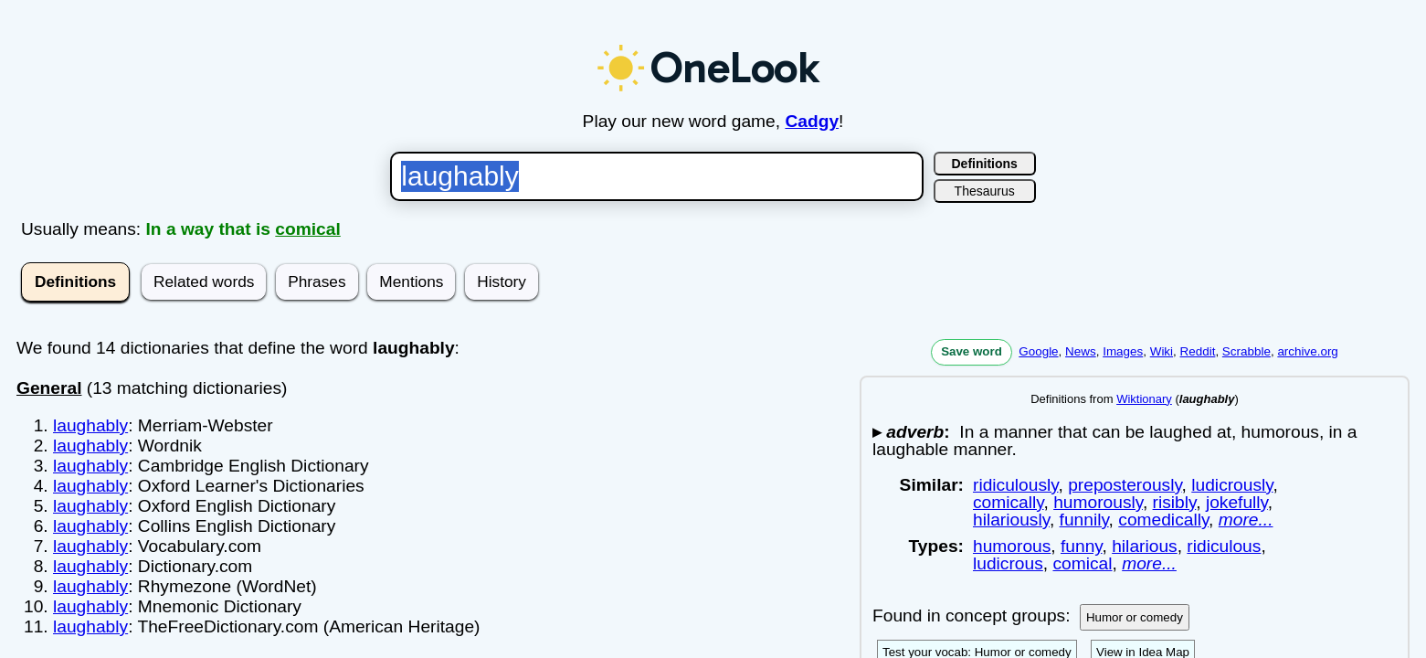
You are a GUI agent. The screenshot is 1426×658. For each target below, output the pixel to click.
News (1080, 351)
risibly (1175, 502)
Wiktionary (1144, 399)
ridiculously (1015, 484)
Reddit (1198, 351)
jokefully (1237, 502)
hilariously (1011, 519)
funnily (1084, 519)
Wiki (1161, 351)
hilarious (1144, 546)
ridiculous (1224, 546)
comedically (1163, 519)
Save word (971, 351)
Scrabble (1246, 351)
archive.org (1307, 351)
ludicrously (1232, 484)
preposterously (1124, 484)
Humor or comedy (1134, 617)
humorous (1012, 546)
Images (1123, 351)
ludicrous (1008, 563)
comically (1008, 502)
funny (1082, 546)
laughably (90, 425)
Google (1038, 351)
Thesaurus (985, 191)
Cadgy (812, 121)
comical (307, 229)
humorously (1098, 502)
